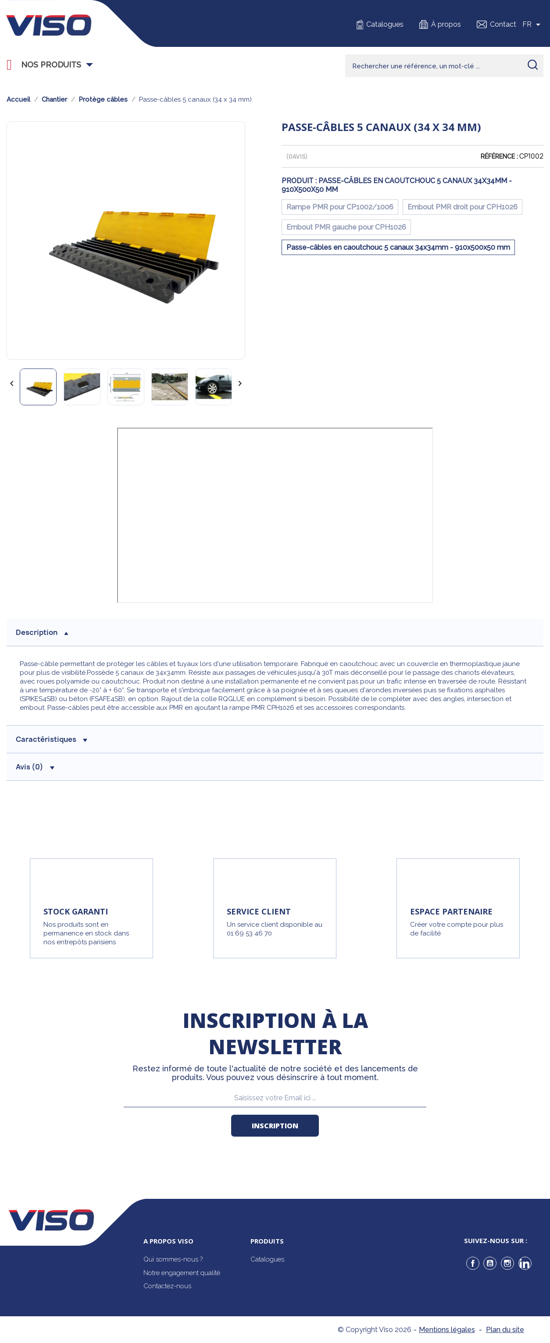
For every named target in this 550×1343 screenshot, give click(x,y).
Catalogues (385, 24)
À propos (446, 24)
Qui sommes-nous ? (173, 1259)
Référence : (499, 156)
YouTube (490, 1263)
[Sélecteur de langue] (532, 24)
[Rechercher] (444, 65)
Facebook (473, 1263)
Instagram (507, 1263)
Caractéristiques (51, 739)
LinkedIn (525, 1263)
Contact (503, 24)
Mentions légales (447, 1329)
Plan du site (505, 1329)
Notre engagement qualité (181, 1273)
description (42, 632)
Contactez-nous (167, 1286)
